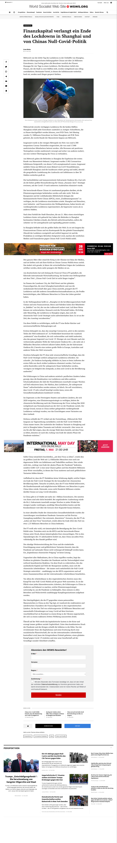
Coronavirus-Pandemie (41, 736)
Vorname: (34, 662)
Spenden (95, 16)
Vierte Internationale (26, 16)
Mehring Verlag (66, 16)
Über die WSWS (78, 16)
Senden (58, 695)
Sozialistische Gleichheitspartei (44, 16)
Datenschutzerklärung (49, 684)
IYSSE (58, 16)
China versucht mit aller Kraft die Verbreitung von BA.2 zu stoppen (75, 713)
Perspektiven (27, 736)
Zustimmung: (35, 679)
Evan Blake (27, 49)
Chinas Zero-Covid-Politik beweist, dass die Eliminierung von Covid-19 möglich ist (33, 713)
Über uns (106, 2)
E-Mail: (33, 654)
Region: (34, 670)
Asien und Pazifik (61, 736)
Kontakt (100, 2)
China (51, 736)
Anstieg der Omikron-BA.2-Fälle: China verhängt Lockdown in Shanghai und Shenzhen (55, 713)
